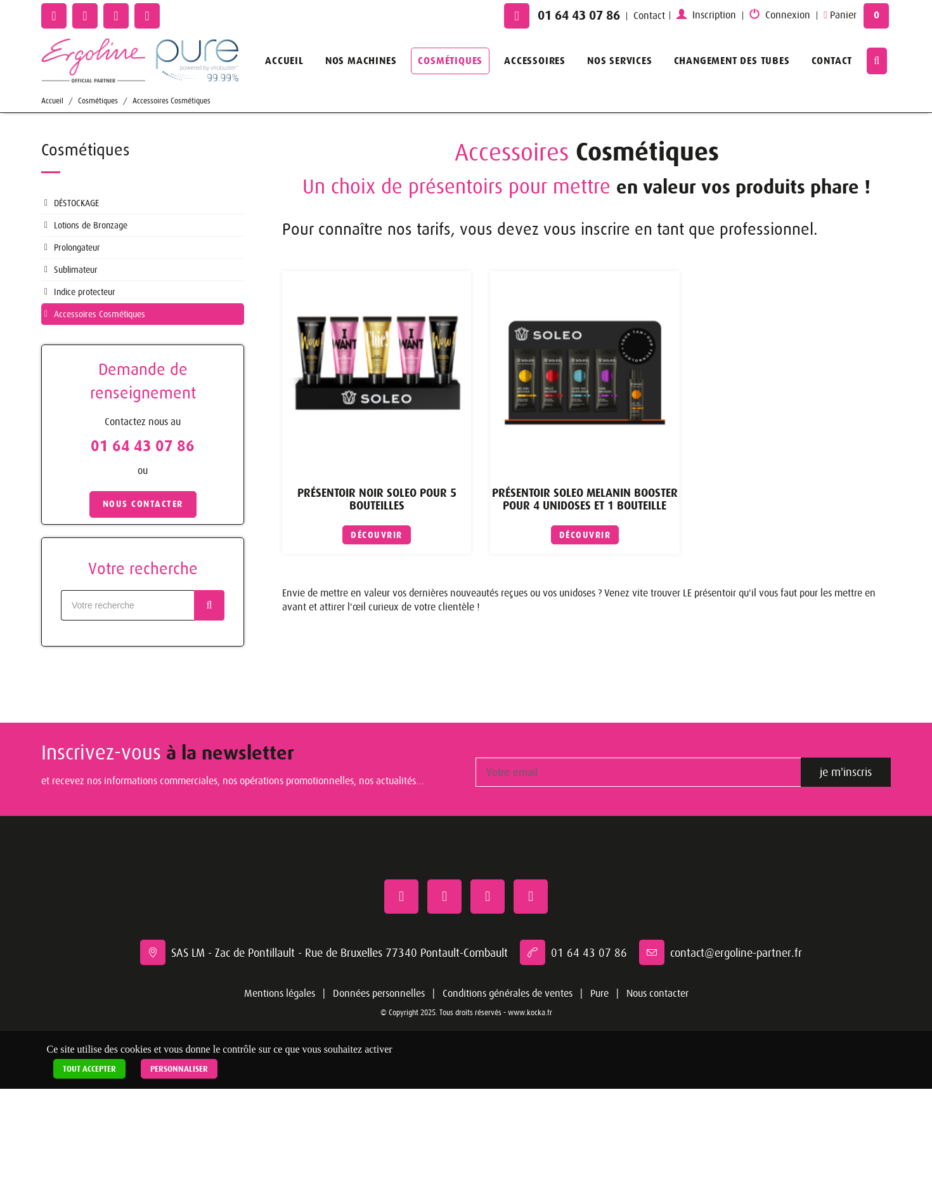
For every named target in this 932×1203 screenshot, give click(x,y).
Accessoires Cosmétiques (171, 100)
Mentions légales (279, 993)
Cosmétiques (450, 61)
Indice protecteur (84, 292)
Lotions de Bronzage (90, 225)
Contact (649, 16)
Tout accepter (89, 1069)
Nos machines (361, 61)
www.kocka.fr (530, 1012)
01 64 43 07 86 (579, 15)
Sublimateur (76, 270)
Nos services (619, 61)
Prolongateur (77, 247)
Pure (599, 993)
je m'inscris (846, 772)
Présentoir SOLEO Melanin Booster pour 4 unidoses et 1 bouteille (585, 500)
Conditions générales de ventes (508, 993)
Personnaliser (179, 1069)
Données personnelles (379, 993)
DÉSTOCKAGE (76, 203)
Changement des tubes (732, 61)
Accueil (284, 61)
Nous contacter (657, 993)
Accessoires (535, 61)
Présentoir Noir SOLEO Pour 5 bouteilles (376, 500)
